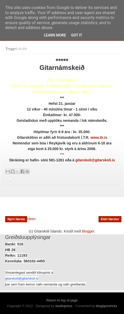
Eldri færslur (110, 219)
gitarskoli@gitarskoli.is (21, 278)
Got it (76, 35)
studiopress (63, 306)
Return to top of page (62, 300)
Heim (31, 219)
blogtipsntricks (106, 306)
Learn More (55, 35)
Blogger (88, 231)
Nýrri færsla (16, 219)
